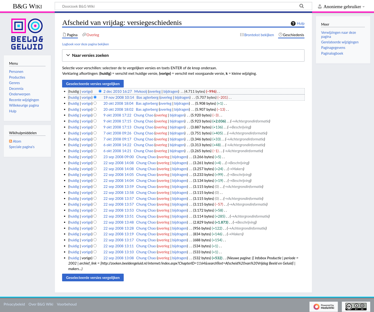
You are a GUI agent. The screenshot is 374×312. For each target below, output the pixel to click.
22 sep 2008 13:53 (118, 210)
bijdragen (171, 91)
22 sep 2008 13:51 (118, 216)
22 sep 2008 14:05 (118, 174)
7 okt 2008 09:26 (117, 133)
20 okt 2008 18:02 (118, 109)
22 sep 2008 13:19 (118, 234)
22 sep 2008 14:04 (118, 180)
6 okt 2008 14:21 (117, 151)
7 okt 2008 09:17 (117, 139)
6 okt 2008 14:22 (117, 145)
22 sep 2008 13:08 (118, 258)
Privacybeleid (14, 304)
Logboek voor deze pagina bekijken (85, 44)
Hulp (297, 23)
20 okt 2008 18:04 (118, 103)
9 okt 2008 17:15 (117, 121)
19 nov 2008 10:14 (118, 97)
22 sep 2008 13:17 (118, 240)
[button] (183, 55)
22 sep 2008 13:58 (118, 192)
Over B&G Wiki (41, 304)
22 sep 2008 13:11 (118, 246)
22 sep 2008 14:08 (118, 163)
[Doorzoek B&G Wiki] (183, 6)
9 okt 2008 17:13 (117, 127)
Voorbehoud (66, 304)
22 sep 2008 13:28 (118, 228)
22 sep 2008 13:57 (118, 198)
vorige (87, 91)
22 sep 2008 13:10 (118, 252)
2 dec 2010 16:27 (117, 91)
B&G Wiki (27, 6)
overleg (155, 91)
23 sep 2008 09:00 (118, 157)
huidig (74, 97)
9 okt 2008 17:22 (117, 115)
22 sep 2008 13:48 (118, 222)
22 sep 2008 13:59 (118, 186)
